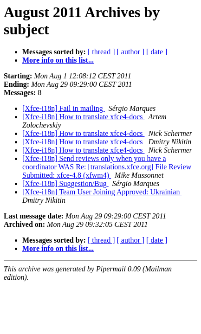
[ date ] (156, 52)
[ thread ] (101, 52)
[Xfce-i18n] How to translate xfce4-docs (83, 117)
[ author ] (131, 52)
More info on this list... (58, 60)
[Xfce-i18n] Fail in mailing (63, 108)
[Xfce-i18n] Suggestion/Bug (65, 183)
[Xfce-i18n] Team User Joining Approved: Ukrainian (102, 192)
